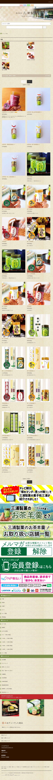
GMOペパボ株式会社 (22, 772)
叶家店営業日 (5, 681)
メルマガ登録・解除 (45, 766)
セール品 (4, 623)
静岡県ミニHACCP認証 (7, 688)
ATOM (5, 768)
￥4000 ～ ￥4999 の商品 (7, 649)
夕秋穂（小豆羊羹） (31, 56)
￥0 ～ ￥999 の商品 (6, 634)
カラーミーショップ (5, 772)
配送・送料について (13, 766)
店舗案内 (4, 674)
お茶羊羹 (5, 46)
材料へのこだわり (6, 667)
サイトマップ (5, 663)
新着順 (14, 75)
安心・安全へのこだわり (7, 670)
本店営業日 (4, 677)
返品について (19, 766)
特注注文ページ (5, 692)
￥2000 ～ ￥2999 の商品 (7, 642)
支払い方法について (5, 766)
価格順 (10, 75)
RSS (2, 768)
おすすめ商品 (5, 631)
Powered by (10, 775)
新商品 (3, 627)
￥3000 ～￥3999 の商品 (7, 645)
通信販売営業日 (5, 685)
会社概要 (4, 659)
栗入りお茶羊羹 (30, 46)
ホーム (3, 33)
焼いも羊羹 (5, 66)
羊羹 (7, 33)
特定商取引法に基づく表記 (27, 766)
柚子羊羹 (5, 56)
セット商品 (4, 652)
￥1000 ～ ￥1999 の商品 (7, 638)
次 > (29, 81)
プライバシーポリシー (37, 766)
